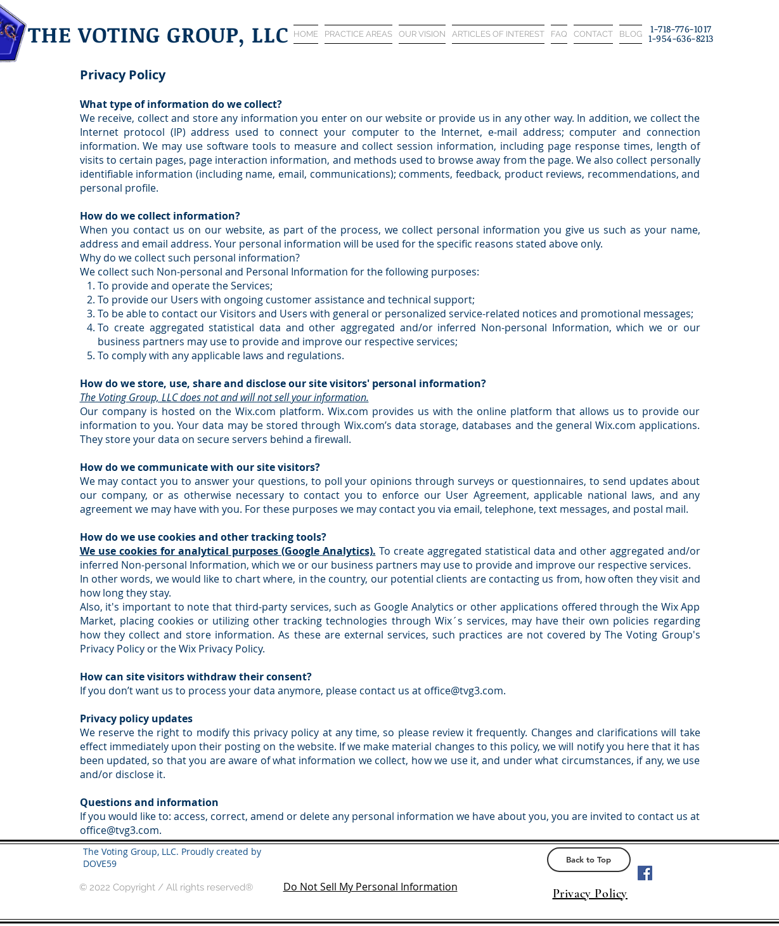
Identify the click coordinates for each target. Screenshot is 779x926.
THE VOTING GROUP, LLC (158, 34)
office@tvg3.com (463, 691)
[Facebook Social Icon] (645, 873)
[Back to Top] (589, 859)
